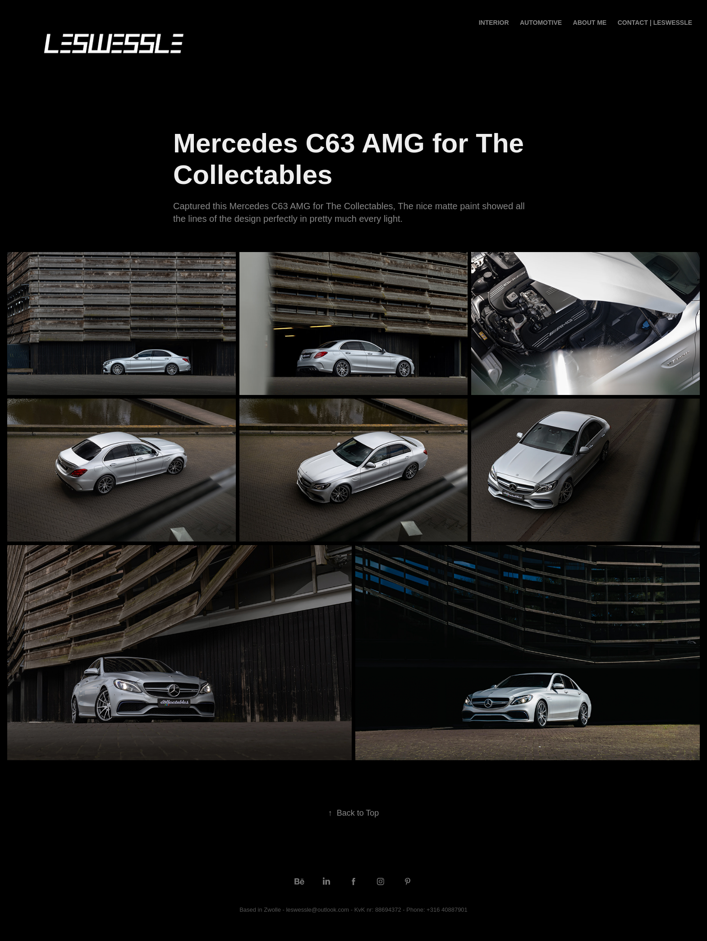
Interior (494, 22)
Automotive (541, 22)
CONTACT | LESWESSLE (655, 22)
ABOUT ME (590, 22)
